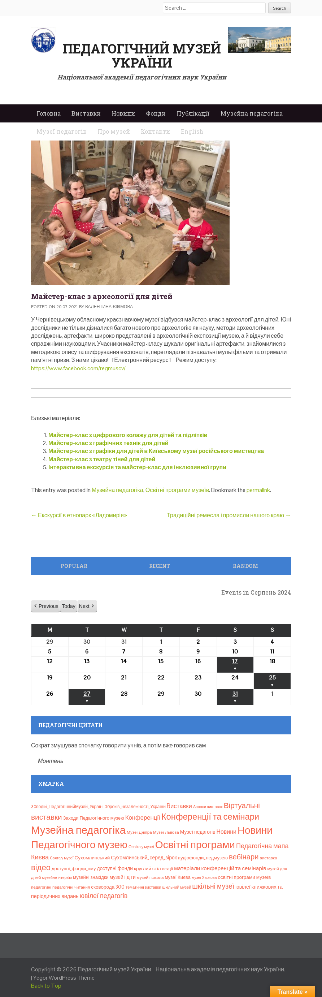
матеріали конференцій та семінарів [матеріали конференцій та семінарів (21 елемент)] (220, 868)
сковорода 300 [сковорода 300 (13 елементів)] (108, 887)
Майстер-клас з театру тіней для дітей (101, 459)
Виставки (86, 113)
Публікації (193, 113)
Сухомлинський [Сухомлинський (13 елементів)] (92, 858)
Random (245, 565)
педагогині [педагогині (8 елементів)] (41, 887)
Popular (74, 565)
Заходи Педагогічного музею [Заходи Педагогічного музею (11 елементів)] (93, 818)
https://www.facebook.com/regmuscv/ (78, 368)
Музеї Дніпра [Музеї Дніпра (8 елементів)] (139, 832)
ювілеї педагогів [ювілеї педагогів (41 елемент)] (103, 896)
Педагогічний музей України (142, 56)
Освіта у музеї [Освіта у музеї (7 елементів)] (141, 846)
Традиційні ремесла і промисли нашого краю (229, 515)
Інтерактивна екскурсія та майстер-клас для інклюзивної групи (137, 467)
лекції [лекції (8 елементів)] (167, 868)
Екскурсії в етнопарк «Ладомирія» (79, 515)
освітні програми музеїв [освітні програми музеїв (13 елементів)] (244, 877)
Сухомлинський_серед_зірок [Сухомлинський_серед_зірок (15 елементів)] (144, 857)
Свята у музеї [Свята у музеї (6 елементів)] (61, 857)
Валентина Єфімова (109, 307)
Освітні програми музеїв (177, 490)
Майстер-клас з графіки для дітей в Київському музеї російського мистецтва (156, 451)
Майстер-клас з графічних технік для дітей (108, 443)
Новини (123, 113)
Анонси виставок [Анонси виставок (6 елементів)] (208, 806)
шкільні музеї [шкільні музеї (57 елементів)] (213, 886)
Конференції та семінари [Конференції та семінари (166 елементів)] (210, 816)
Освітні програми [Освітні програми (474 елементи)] (195, 844)
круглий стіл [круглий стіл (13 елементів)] (147, 869)
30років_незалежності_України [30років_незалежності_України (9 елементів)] (135, 807)
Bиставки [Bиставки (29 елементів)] (179, 806)
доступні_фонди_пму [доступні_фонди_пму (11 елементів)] (74, 869)
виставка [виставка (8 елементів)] (268, 857)
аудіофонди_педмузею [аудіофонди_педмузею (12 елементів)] (203, 858)
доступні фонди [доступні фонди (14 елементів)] (115, 868)
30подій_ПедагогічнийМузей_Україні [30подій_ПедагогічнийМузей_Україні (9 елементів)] (67, 807)
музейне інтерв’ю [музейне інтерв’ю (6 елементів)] (57, 877)
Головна (48, 113)
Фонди (156, 113)
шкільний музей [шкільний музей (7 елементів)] (176, 887)
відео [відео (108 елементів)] (41, 867)
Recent (159, 565)
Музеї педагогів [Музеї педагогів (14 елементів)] (198, 832)
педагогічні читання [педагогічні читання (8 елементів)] (71, 887)
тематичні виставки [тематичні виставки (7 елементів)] (143, 887)
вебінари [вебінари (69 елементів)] (244, 857)
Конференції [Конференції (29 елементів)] (142, 817)
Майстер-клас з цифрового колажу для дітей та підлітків (128, 435)
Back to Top (46, 985)
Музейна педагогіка (252, 113)
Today (68, 606)
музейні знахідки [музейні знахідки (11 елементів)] (90, 877)
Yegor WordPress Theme (64, 977)
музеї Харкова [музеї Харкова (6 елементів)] (204, 877)
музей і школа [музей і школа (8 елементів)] (150, 877)
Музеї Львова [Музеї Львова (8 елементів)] (166, 832)
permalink (258, 490)
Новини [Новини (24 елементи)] (226, 832)
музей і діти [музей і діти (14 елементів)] (122, 877)
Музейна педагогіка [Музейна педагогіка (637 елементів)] (78, 830)
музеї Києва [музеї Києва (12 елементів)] (177, 877)
